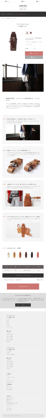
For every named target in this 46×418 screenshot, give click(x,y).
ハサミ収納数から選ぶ (10, 349)
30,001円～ (8, 341)
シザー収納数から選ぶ (10, 317)
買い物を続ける (19, 280)
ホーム (3, 18)
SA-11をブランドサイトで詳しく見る (23, 275)
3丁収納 (7, 353)
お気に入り (34, 57)
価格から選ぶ (9, 331)
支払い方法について (10, 398)
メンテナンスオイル (10, 381)
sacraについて (9, 388)
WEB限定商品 (9, 384)
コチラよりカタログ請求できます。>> (20, 14)
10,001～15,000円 (9, 361)
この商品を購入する (23, 286)
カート (38, 1)
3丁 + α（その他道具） (10, 354)
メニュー (7, 1)
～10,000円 (8, 333)
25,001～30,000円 (9, 340)
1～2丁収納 (8, 351)
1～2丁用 (8, 319)
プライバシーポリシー (10, 405)
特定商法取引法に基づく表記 (11, 403)
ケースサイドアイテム (10, 377)
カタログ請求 (9, 389)
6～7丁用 (8, 326)
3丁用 (14, 18)
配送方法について (9, 399)
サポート (8, 386)
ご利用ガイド (9, 396)
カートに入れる (34, 53)
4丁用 (7, 322)
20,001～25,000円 (9, 338)
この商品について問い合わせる (9, 280)
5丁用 (7, 324)
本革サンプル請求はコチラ (23, 305)
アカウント (8, 406)
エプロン (8, 379)
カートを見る (9, 408)
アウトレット (9, 382)
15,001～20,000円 (9, 336)
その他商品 (8, 374)
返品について (9, 401)
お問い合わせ (9, 410)
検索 (23, 1)
